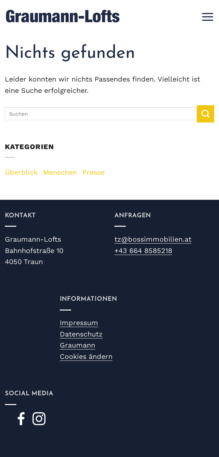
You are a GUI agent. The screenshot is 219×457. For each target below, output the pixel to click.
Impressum (79, 323)
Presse (94, 172)
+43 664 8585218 (143, 251)
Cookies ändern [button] (86, 356)
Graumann (77, 345)
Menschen (60, 172)
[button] (207, 16)
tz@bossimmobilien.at (152, 239)
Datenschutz (81, 334)
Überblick (21, 172)
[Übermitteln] (205, 113)
